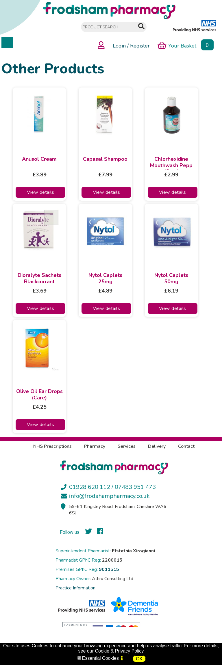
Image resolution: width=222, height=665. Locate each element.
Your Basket (177, 45)
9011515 (109, 569)
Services (127, 446)
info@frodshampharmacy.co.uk (109, 496)
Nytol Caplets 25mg (105, 278)
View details (40, 192)
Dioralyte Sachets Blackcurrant (39, 278)
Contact (186, 446)
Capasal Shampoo (105, 159)
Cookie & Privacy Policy (119, 650)
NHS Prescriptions (52, 446)
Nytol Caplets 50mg (171, 278)
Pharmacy (94, 446)
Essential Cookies (100, 658)
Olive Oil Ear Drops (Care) (39, 394)
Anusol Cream (39, 159)
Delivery (157, 446)
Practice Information (75, 588)
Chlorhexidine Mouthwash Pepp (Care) (171, 163)
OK (139, 658)
